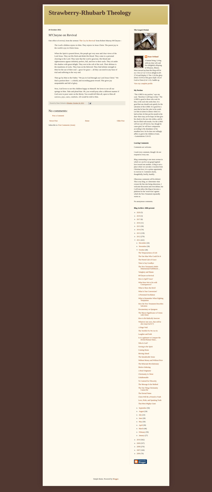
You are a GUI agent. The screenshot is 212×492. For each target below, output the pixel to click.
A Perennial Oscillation (146, 295)
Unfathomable (143, 377)
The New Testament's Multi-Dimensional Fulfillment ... (149, 268)
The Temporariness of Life (147, 253)
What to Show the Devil (146, 288)
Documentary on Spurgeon (147, 309)
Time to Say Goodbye (146, 263)
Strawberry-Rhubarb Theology (90, 12)
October (142, 250)
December (142, 243)
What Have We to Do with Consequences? (147, 283)
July (140, 415)
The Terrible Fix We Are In (148, 331)
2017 (139, 219)
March (141, 429)
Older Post (120, 121)
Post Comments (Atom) (66, 125)
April (141, 425)
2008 (139, 447)
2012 (139, 237)
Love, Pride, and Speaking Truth (149, 400)
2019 (139, 216)
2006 (139, 454)
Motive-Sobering (144, 367)
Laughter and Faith (145, 334)
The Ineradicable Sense (146, 357)
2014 (139, 230)
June (141, 418)
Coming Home (143, 350)
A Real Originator (144, 371)
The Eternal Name (144, 393)
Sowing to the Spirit (145, 347)
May (141, 422)
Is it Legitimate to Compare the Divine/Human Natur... (149, 339)
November (143, 246)
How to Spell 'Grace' (145, 279)
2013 (139, 233)
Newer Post (53, 121)
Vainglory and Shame (146, 272)
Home (87, 121)
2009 (139, 443)
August (141, 411)
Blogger (115, 479)
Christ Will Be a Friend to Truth (149, 397)
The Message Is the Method (148, 384)
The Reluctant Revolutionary (148, 364)
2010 (139, 440)
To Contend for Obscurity (147, 381)
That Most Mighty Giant (147, 404)
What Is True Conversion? (147, 291)
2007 (139, 450)
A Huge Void (143, 327)
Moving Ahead (143, 354)
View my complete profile (143, 84)
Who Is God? (143, 343)
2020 (139, 212)
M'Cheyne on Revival (146, 276)
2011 (139, 240)
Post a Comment (58, 116)
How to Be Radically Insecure (149, 318)
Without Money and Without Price (150, 360)
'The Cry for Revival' (87, 40)
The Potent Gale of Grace (147, 260)
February (142, 432)
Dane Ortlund (153, 57)
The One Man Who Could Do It (149, 256)
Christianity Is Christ (145, 374)
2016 (139, 223)
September (143, 408)
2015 (139, 226)
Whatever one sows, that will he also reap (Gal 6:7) (149, 323)
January (142, 435)
